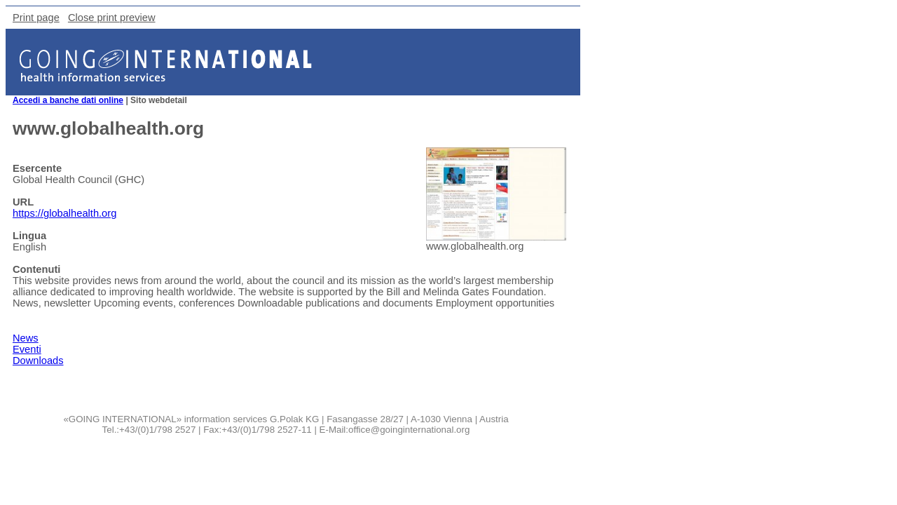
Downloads (38, 360)
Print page (36, 17)
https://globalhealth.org (64, 213)
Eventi (27, 349)
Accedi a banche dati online (68, 100)
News (26, 338)
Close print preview (112, 17)
